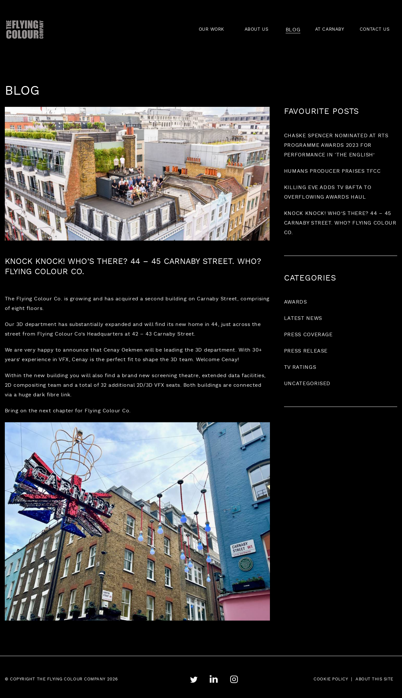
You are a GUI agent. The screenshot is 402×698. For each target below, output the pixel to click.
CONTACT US (375, 30)
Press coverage (308, 334)
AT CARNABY (329, 30)
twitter (193, 680)
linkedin (214, 679)
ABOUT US (256, 30)
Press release (306, 351)
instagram (234, 679)
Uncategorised (307, 383)
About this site (374, 679)
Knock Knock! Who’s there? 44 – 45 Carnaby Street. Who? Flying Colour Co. (340, 223)
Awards (295, 302)
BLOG (293, 30)
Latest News (303, 318)
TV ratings (300, 367)
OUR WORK (211, 30)
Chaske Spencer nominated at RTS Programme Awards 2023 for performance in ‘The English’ (336, 145)
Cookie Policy (331, 679)
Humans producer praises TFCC (332, 171)
